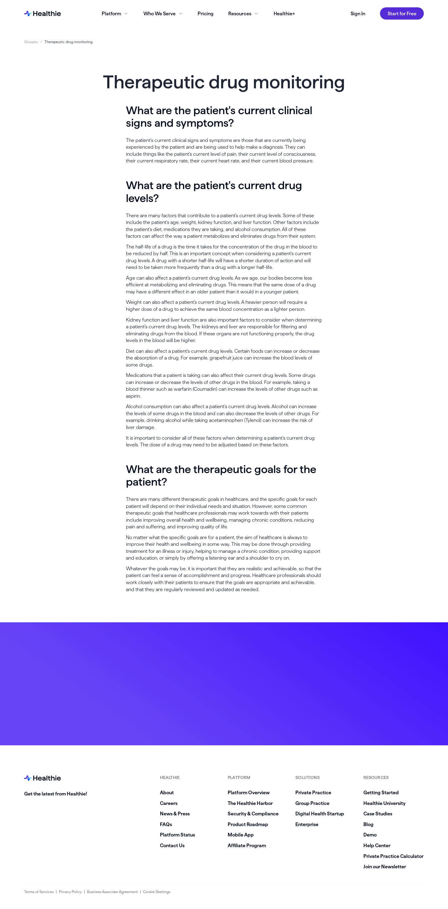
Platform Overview (249, 792)
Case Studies (377, 813)
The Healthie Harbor (250, 803)
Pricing (206, 13)
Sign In (358, 13)
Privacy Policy (70, 892)
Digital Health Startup (319, 813)
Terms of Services (39, 892)
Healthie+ (284, 13)
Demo (370, 834)
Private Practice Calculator (393, 856)
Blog (368, 824)
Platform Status (177, 834)
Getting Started (381, 792)
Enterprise (306, 824)
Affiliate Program (247, 845)
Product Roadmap (248, 824)
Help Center (376, 845)
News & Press (175, 813)
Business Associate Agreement (112, 892)
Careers (168, 803)
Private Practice (313, 792)
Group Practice (312, 803)
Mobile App (241, 834)
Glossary (31, 42)
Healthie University (384, 803)
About (167, 792)
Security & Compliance (253, 813)
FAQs (166, 824)
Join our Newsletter (384, 866)
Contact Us (172, 845)
